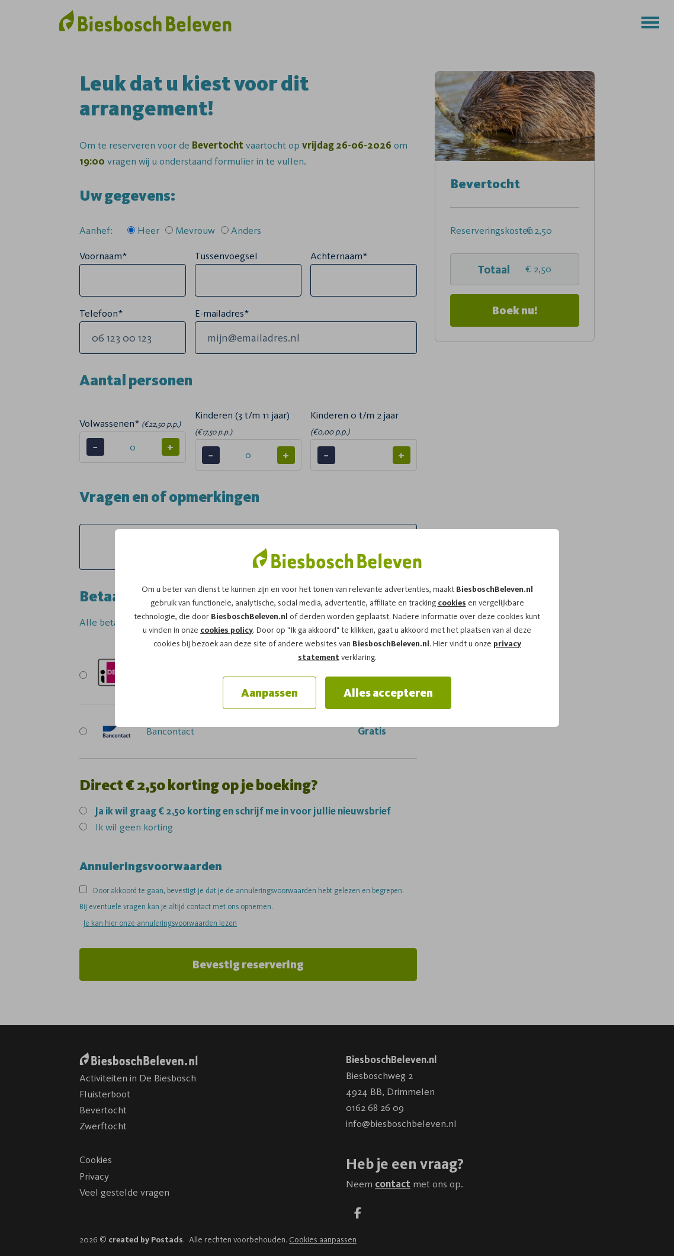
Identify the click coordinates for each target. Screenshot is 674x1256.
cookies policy (226, 630)
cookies (452, 603)
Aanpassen (269, 693)
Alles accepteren (388, 693)
